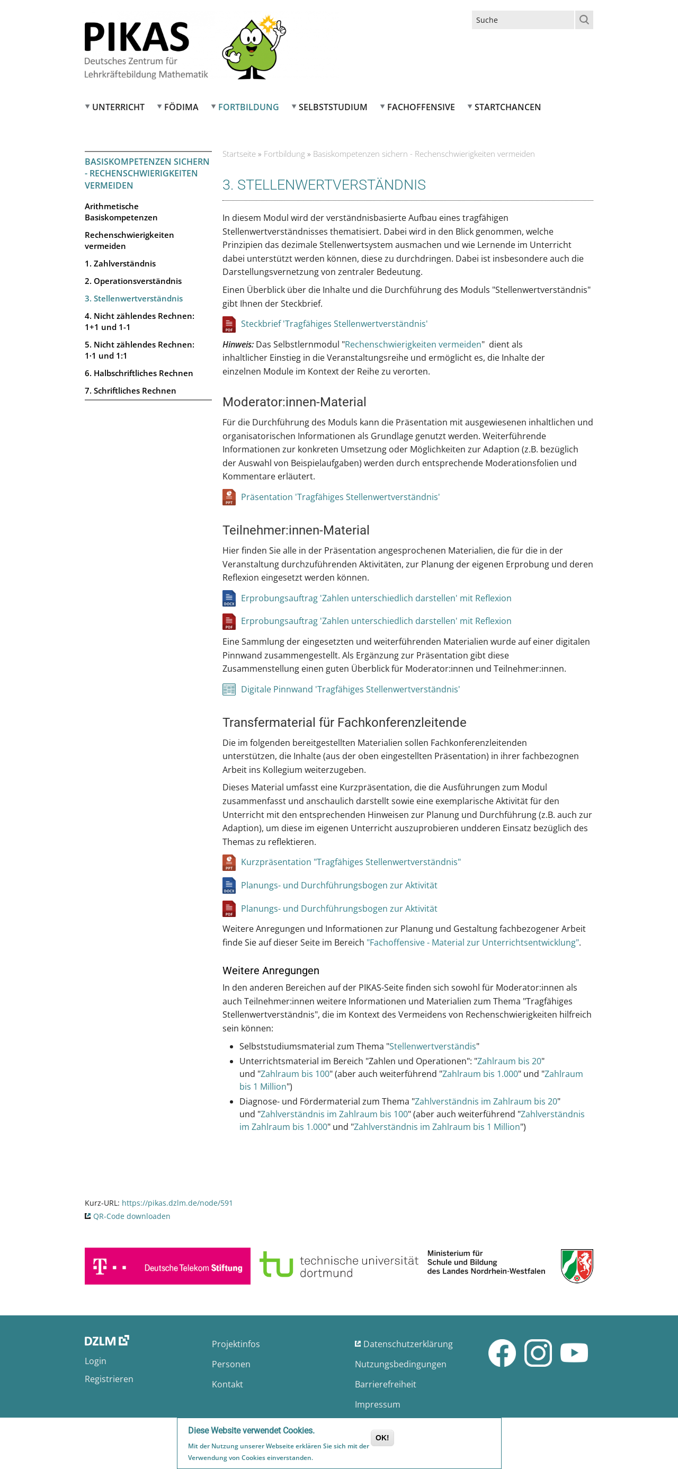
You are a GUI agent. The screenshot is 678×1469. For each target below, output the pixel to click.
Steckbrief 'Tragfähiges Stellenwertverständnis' (334, 324)
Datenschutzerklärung (408, 1344)
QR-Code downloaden (132, 1216)
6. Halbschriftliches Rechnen (139, 373)
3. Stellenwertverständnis (134, 298)
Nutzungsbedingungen (401, 1364)
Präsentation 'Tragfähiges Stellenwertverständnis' (340, 497)
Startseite (239, 153)
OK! (382, 1439)
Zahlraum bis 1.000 (480, 1074)
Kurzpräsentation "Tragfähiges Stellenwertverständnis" (351, 862)
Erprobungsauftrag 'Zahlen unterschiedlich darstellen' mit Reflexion (376, 598)
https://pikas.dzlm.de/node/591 (177, 1203)
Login (95, 1361)
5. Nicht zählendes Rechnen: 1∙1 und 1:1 (139, 350)
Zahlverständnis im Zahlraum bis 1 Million (437, 1127)
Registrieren (109, 1379)
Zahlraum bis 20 (509, 1061)
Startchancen (508, 107)
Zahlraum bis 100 (295, 1074)
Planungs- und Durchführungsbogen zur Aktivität (339, 885)
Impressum (377, 1404)
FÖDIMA (181, 107)
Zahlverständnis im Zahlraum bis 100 (334, 1114)
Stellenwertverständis (432, 1046)
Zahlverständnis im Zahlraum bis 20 (486, 1101)
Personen (231, 1364)
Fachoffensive (421, 107)
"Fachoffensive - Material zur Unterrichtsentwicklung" (473, 942)
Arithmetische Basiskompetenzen (121, 211)
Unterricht (118, 107)
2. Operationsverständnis (133, 280)
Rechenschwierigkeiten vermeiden (129, 240)
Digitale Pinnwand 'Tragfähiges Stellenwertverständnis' (350, 689)
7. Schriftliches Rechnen (130, 390)
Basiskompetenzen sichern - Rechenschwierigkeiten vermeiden (147, 173)
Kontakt (227, 1384)
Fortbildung (248, 107)
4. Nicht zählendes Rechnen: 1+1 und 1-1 (139, 321)
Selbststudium (333, 107)
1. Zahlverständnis (120, 263)
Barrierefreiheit (385, 1384)
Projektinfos (236, 1344)
